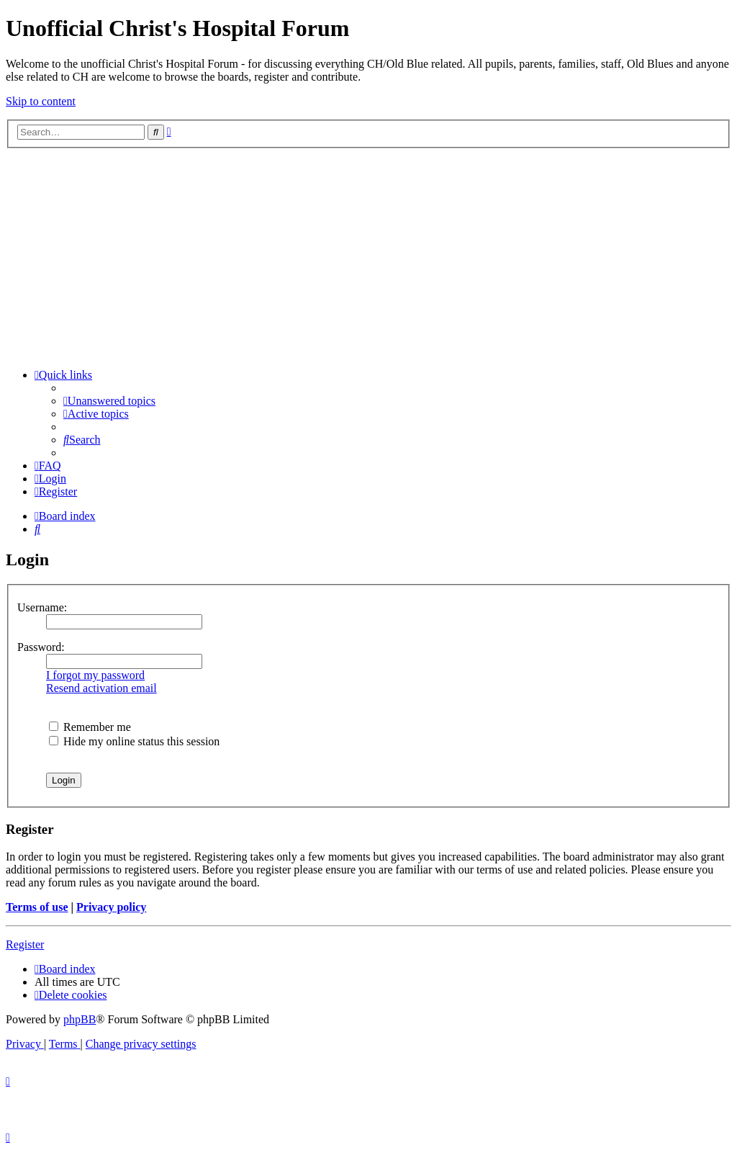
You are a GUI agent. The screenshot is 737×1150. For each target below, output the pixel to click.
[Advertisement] (368, 256)
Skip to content (41, 101)
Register (25, 944)
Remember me (90, 727)
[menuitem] (109, 401)
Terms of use (37, 907)
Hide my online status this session (134, 741)
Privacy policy (111, 907)
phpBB (79, 1019)
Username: (42, 607)
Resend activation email (101, 688)
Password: (41, 647)
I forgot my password (95, 675)
